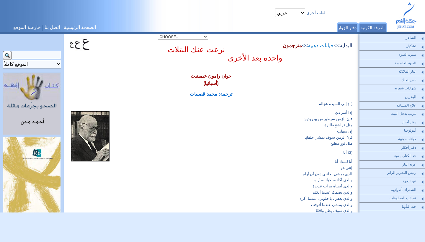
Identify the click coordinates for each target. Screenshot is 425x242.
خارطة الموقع (26, 27)
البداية (346, 45)
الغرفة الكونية (373, 27)
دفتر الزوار (347, 27)
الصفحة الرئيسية (80, 27)
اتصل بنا (52, 27)
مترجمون (292, 45)
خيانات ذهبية (321, 45)
